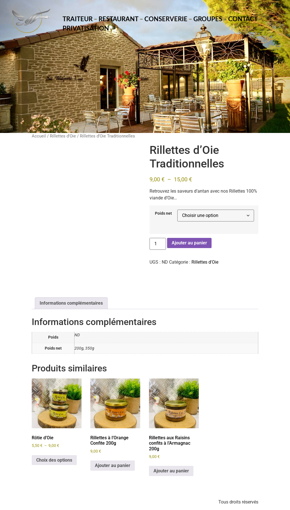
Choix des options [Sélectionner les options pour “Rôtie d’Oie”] (54, 460)
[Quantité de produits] (158, 244)
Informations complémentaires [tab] (71, 303)
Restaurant (118, 19)
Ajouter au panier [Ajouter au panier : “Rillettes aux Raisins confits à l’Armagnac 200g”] (171, 471)
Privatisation (86, 28)
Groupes (207, 19)
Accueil (39, 136)
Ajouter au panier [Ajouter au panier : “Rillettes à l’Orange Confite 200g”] (112, 465)
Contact (243, 19)
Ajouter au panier (189, 243)
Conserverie (165, 19)
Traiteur (78, 19)
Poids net (163, 214)
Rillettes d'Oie (63, 136)
